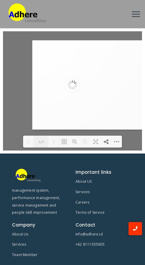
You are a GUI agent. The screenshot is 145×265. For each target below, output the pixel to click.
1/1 (41, 142)
